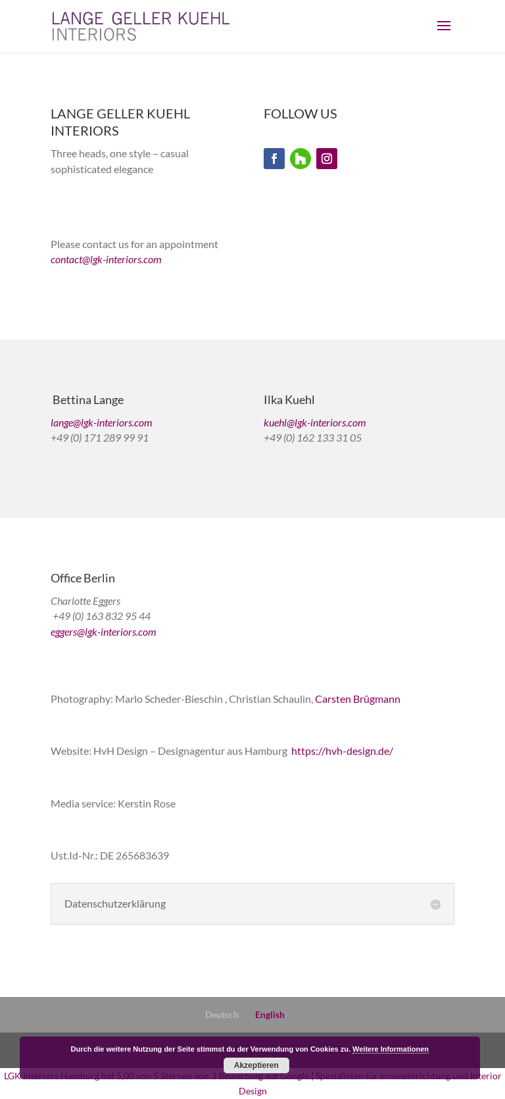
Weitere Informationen (390, 1049)
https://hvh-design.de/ (342, 750)
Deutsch (222, 1014)
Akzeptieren (256, 1065)
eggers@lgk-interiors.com (103, 631)
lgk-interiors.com (126, 259)
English (270, 1014)
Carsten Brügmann (357, 698)
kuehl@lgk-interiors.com (315, 422)
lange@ (66, 422)
